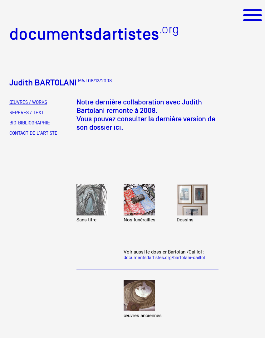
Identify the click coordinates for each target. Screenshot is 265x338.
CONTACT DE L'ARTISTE (33, 133)
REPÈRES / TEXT (26, 112)
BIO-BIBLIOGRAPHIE (29, 123)
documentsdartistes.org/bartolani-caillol (164, 257)
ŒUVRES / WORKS (28, 102)
